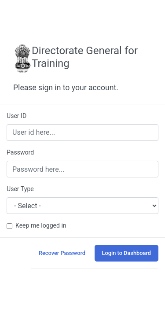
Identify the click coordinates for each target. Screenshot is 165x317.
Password (20, 152)
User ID (16, 115)
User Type (20, 188)
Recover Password (62, 253)
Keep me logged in (40, 225)
